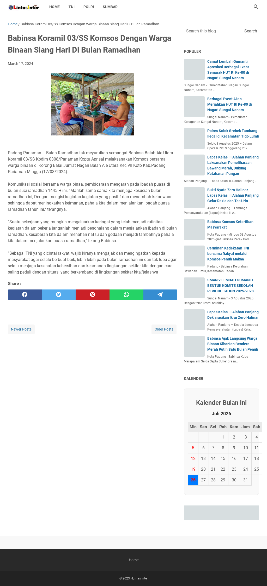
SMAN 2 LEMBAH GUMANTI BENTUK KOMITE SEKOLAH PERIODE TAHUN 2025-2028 (230, 285)
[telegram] (160, 294)
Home (54, 7)
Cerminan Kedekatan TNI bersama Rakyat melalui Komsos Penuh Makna (228, 253)
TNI (72, 7)
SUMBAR (110, 7)
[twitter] (59, 294)
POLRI (88, 7)
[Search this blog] (256, 7)
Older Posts (164, 329)
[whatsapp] (126, 294)
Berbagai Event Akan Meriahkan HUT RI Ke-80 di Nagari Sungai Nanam (229, 104)
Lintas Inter (140, 578)
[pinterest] (93, 294)
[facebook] (25, 294)
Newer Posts (21, 329)
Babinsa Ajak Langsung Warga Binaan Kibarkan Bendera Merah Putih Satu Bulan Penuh (232, 343)
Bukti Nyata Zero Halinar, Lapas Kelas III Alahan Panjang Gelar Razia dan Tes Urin (233, 195)
